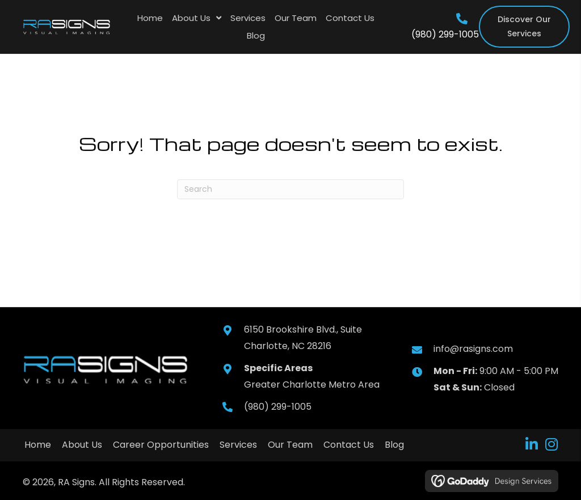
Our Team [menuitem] (290, 444)
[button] (531, 444)
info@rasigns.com (473, 348)
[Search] (290, 189)
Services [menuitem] (238, 444)
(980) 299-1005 (445, 34)
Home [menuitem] (37, 444)
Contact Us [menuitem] (348, 444)
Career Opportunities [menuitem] (161, 444)
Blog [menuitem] (394, 444)
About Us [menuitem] (82, 444)
